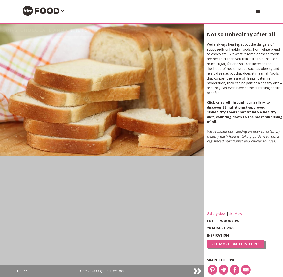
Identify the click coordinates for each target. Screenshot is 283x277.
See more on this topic (235, 244)
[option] (102, 150)
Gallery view (216, 213)
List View (235, 213)
